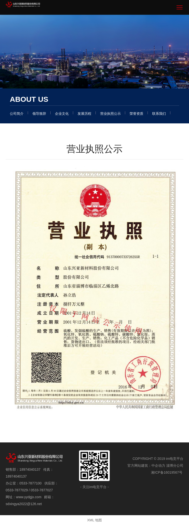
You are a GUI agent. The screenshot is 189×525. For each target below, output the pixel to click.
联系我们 (159, 114)
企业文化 (62, 114)
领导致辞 (39, 114)
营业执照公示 (110, 114)
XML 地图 (94, 520)
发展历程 (84, 114)
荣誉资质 (136, 114)
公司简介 (17, 114)
